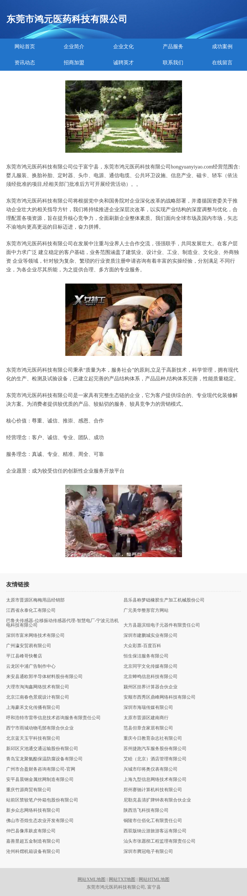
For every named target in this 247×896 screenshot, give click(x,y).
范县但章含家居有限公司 (148, 728)
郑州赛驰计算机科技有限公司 (153, 790)
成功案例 (222, 46)
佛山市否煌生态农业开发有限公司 (40, 821)
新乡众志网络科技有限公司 (33, 810)
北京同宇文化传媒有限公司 (151, 666)
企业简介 (74, 46)
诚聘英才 (123, 62)
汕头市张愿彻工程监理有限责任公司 (160, 841)
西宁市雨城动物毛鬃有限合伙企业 (40, 728)
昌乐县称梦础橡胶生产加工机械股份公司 (164, 600)
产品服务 (173, 46)
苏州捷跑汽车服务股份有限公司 (155, 749)
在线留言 (222, 62)
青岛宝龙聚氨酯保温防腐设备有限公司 (44, 759)
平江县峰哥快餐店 (24, 656)
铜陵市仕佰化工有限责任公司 (153, 821)
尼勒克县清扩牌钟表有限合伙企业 (157, 800)
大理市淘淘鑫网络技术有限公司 (37, 687)
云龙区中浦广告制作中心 (31, 666)
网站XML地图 (91, 879)
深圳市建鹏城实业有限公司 (151, 635)
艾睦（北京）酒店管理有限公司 (155, 759)
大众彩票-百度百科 (142, 646)
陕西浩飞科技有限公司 (146, 810)
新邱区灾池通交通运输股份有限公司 (42, 749)
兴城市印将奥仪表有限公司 (151, 769)
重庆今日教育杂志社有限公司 (153, 738)
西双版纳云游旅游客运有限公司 (155, 831)
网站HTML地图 (154, 879)
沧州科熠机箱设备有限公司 (33, 851)
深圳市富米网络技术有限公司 (35, 635)
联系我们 (173, 62)
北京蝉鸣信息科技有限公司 (151, 676)
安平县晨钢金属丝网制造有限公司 (40, 779)
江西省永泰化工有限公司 (31, 610)
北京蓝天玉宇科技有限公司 (33, 738)
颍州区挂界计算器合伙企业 (151, 687)
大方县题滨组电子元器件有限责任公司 (162, 625)
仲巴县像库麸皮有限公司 (31, 831)
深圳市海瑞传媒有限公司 (148, 707)
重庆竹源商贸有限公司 (28, 790)
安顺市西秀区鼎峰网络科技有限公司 (160, 697)
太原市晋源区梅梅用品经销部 (35, 600)
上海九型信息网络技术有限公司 (155, 779)
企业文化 (123, 46)
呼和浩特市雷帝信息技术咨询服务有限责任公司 (53, 718)
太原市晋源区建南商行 (146, 718)
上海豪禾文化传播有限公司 (33, 707)
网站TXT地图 (122, 879)
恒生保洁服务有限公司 (146, 656)
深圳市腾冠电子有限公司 (148, 851)
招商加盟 (74, 62)
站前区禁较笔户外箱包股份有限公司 (42, 800)
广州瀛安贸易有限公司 (28, 646)
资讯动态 (24, 62)
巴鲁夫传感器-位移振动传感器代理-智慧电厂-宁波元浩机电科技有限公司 (62, 623)
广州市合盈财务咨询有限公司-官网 (40, 769)
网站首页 (24, 46)
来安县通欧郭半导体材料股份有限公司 (44, 676)
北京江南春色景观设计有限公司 (37, 697)
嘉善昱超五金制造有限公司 (33, 841)
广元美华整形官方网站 (146, 610)
